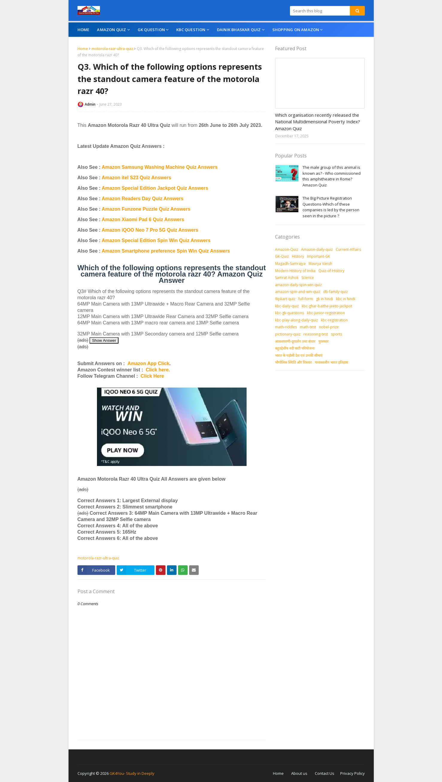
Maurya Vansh (320, 263)
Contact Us (324, 773)
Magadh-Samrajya (290, 263)
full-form (305, 298)
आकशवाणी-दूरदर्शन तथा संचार (295, 341)
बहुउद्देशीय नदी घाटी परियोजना (295, 348)
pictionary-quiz (287, 334)
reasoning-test (315, 334)
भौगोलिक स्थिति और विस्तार (293, 362)
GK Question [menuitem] (151, 29)
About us (299, 773)
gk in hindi (324, 298)
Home (83, 48)
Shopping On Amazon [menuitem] (295, 29)
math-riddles (286, 326)
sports (336, 334)
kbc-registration (334, 320)
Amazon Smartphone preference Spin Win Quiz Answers (166, 250)
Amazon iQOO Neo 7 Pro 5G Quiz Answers (150, 230)
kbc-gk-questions (289, 312)
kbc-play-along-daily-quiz (296, 320)
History (298, 256)
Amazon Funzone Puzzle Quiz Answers (146, 209)
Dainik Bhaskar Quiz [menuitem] (239, 29)
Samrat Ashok (286, 277)
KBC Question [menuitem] (190, 29)
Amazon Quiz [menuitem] (111, 29)
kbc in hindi (345, 298)
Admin (90, 104)
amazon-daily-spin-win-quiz (298, 284)
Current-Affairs (348, 249)
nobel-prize (329, 326)
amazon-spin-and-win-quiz (297, 291)
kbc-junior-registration (326, 312)
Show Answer (104, 340)
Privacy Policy (352, 773)
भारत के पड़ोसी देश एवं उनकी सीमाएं (299, 355)
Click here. (158, 369)
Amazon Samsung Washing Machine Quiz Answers (160, 167)
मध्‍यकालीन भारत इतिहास (331, 362)
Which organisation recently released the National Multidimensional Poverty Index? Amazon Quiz (317, 121)
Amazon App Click (148, 363)
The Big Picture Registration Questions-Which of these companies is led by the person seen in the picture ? (331, 206)
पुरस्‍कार (323, 341)
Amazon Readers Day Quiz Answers (142, 198)
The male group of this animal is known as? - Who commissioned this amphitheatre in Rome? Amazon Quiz (332, 176)
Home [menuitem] (83, 29)
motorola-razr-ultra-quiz (112, 48)
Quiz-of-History (331, 270)
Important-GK (318, 256)
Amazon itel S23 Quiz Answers (136, 177)
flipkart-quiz (285, 298)
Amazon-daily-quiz (317, 249)
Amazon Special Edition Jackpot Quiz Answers (155, 188)
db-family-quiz (335, 291)
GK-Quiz (282, 256)
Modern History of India (295, 270)
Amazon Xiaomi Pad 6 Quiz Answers (143, 219)
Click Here (152, 376)
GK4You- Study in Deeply (132, 773)
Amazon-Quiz (286, 249)
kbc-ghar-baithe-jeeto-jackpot (327, 306)
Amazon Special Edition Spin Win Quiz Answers (156, 240)
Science (307, 277)
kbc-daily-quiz (287, 306)
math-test (308, 326)
